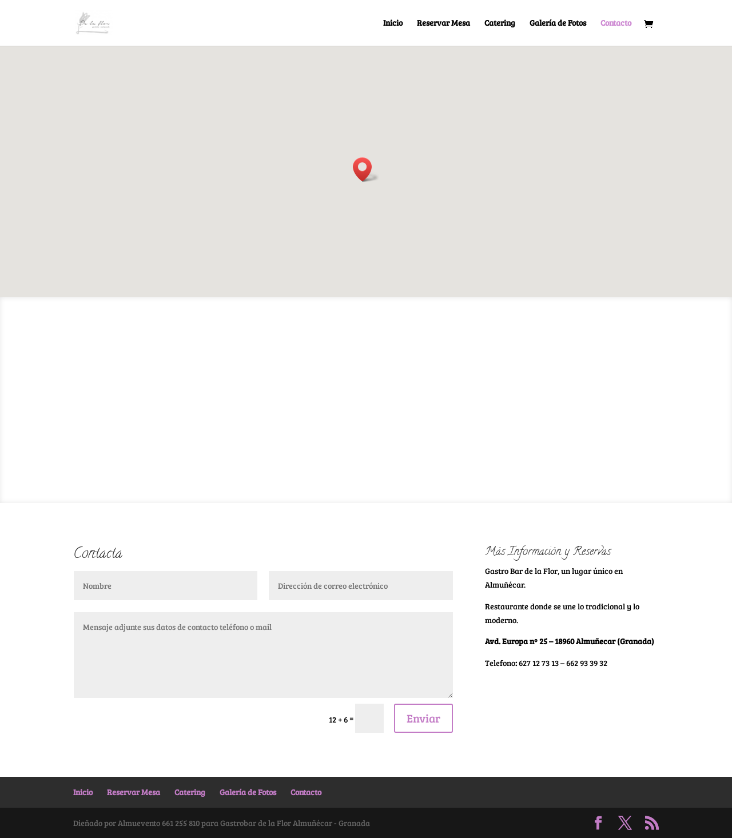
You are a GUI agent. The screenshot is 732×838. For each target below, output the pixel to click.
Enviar (423, 718)
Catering (499, 23)
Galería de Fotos (558, 23)
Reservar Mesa (443, 23)
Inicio (393, 23)
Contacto (615, 23)
